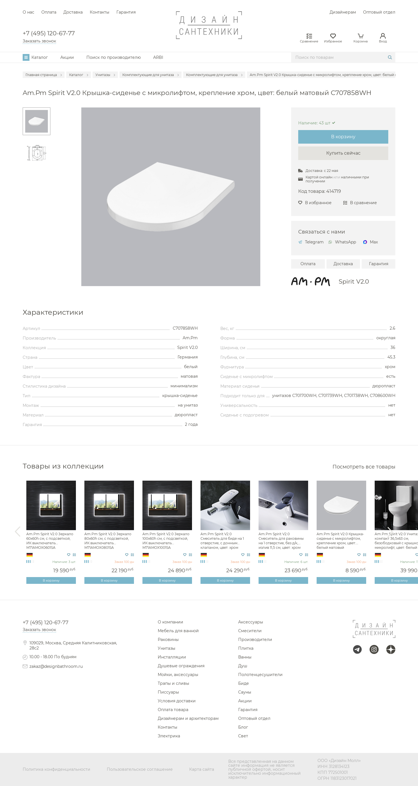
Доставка (73, 12)
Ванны (244, 657)
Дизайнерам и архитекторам (188, 718)
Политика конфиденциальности (56, 769)
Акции (67, 57)
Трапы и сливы (173, 683)
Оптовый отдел (379, 12)
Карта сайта (201, 769)
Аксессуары (250, 622)
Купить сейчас (343, 153)
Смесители (250, 630)
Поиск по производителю (113, 57)
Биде (243, 683)
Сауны (244, 692)
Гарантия (126, 12)
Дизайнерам (343, 12)
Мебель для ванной (178, 630)
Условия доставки (177, 700)
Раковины (168, 639)
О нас (28, 12)
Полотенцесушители (260, 674)
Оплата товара (173, 709)
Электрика (169, 736)
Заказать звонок (39, 41)
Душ (242, 665)
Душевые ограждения (181, 665)
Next (390, 532)
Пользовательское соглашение (140, 769)
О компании (170, 622)
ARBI (158, 57)
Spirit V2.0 (354, 281)
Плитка (245, 648)
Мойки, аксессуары (178, 674)
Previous (17, 532)
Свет (243, 736)
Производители (255, 639)
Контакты (99, 12)
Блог (243, 727)
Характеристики (53, 312)
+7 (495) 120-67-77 (49, 33)
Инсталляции (172, 657)
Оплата (48, 12)
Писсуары (168, 692)
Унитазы (166, 648)
